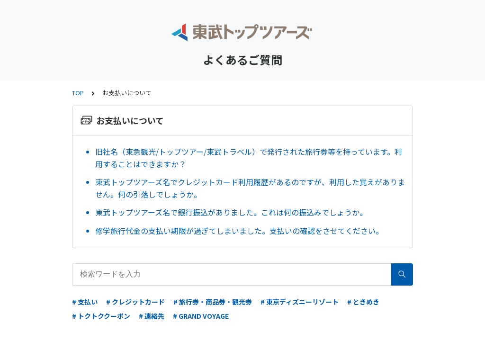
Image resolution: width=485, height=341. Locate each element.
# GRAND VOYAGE (201, 316)
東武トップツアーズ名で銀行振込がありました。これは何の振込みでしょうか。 (231, 212)
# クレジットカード (135, 301)
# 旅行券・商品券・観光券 (212, 301)
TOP (78, 92)
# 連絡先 (151, 316)
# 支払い (85, 301)
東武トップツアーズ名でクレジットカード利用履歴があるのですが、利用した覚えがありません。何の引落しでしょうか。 (250, 188)
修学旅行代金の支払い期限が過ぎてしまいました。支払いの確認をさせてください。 (241, 230)
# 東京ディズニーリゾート (299, 301)
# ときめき (363, 301)
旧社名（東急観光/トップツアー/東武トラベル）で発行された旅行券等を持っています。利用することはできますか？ (248, 158)
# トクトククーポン (101, 316)
